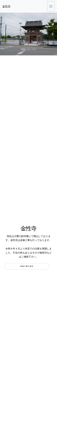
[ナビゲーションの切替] (51, 6)
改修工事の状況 (26, 266)
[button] (4, 34)
